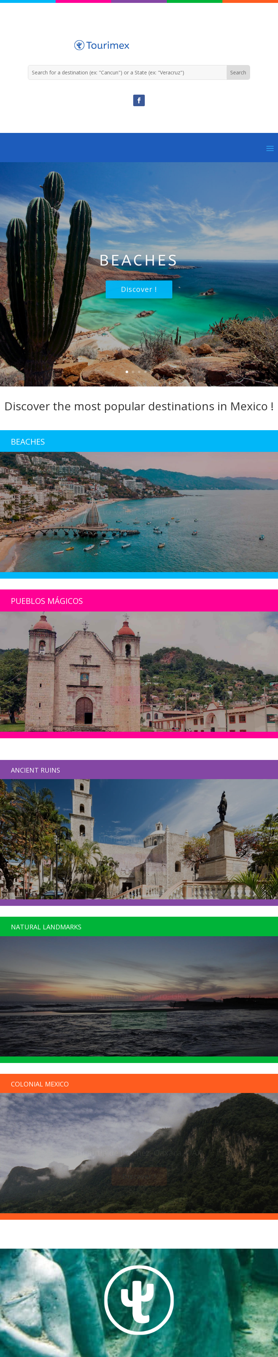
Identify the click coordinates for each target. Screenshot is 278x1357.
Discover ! (139, 296)
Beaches (139, 267)
